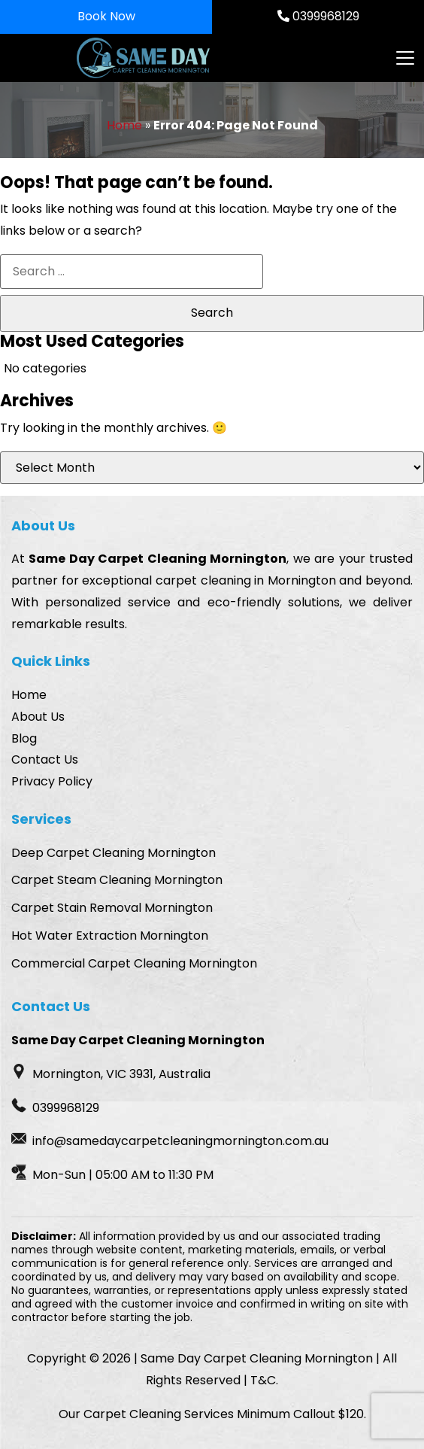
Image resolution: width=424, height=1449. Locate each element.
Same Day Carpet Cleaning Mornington (157, 558)
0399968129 (318, 16)
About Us (38, 716)
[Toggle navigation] (404, 58)
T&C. (264, 1380)
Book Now (106, 16)
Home (124, 125)
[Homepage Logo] (150, 58)
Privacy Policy (51, 781)
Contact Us (44, 759)
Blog (24, 738)
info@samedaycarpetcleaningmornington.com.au (180, 1141)
